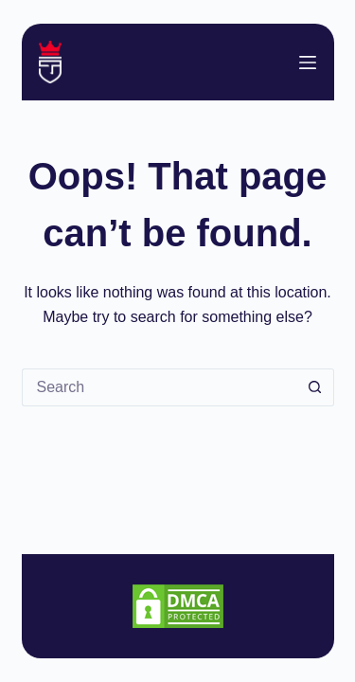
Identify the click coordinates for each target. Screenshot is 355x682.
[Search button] (315, 387)
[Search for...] (159, 387)
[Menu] (307, 62)
